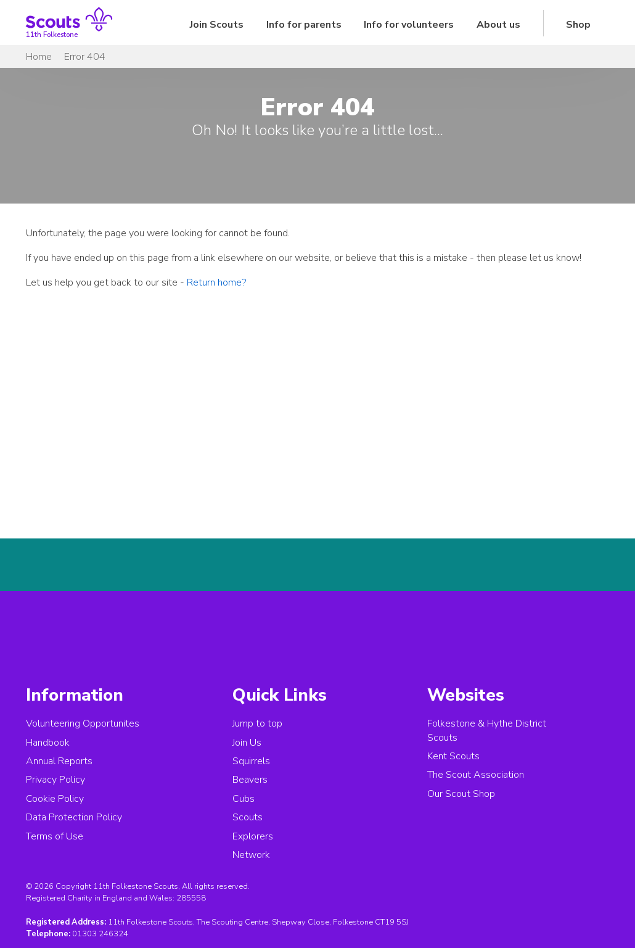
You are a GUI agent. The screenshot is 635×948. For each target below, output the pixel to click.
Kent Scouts (453, 756)
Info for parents (304, 24)
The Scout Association (475, 774)
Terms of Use (54, 836)
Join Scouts (217, 24)
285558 (191, 898)
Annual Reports (59, 761)
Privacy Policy (55, 779)
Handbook (48, 742)
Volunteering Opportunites (82, 723)
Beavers (250, 779)
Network (251, 855)
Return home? (216, 282)
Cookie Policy (55, 799)
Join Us (246, 742)
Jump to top (257, 723)
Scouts (247, 817)
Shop (578, 24)
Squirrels (251, 761)
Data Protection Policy (74, 817)
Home (39, 57)
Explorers (252, 836)
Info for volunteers (409, 24)
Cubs (243, 799)
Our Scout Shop (461, 794)
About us (498, 24)
